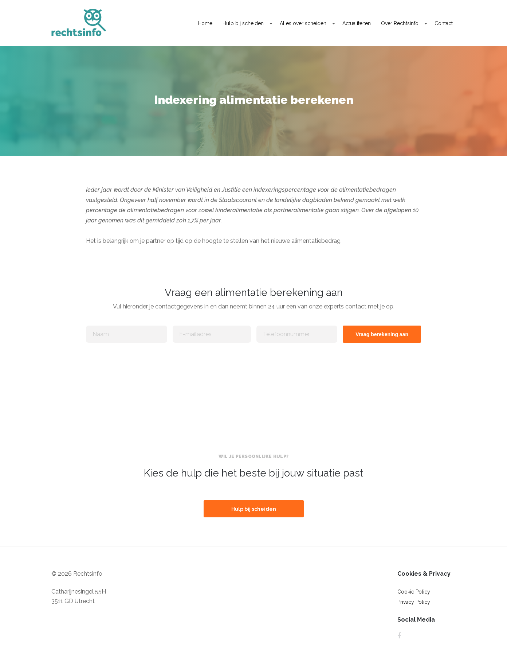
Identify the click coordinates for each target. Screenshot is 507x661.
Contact (444, 23)
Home (205, 23)
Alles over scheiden (303, 23)
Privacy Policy (413, 602)
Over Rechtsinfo (399, 23)
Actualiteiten (356, 23)
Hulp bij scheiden (243, 23)
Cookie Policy (413, 592)
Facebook (399, 636)
